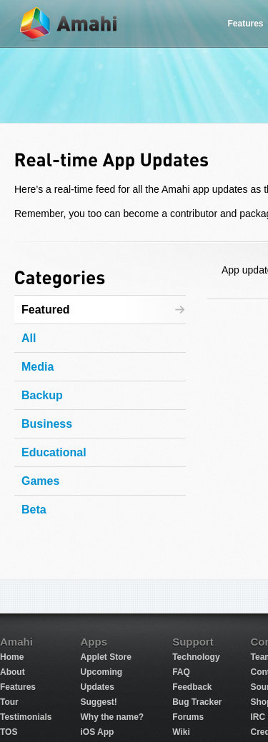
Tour (9, 702)
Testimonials (25, 717)
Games (40, 481)
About (12, 672)
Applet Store (105, 657)
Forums (188, 717)
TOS (8, 732)
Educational (53, 452)
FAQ (181, 672)
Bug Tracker (197, 702)
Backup (42, 395)
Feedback (192, 687)
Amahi (69, 24)
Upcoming (101, 672)
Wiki (181, 732)
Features (18, 687)
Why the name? (112, 717)
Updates (97, 687)
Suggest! (98, 702)
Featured (45, 310)
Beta (33, 509)
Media (37, 367)
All (28, 338)
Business (46, 424)
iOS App (97, 732)
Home (12, 657)
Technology (195, 657)
